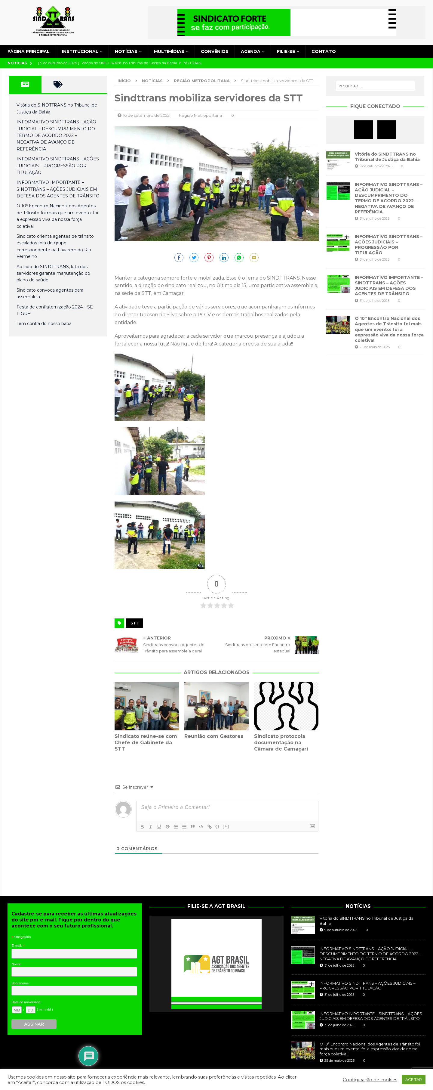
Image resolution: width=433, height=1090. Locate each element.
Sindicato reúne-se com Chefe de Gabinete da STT (146, 742)
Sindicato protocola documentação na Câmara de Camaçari (281, 742)
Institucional (80, 51)
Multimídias (169, 51)
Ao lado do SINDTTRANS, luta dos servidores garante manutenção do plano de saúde (53, 273)
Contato (324, 51)
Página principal (29, 51)
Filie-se (286, 51)
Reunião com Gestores (213, 736)
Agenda (250, 51)
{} (217, 826)
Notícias (126, 51)
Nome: (16, 964)
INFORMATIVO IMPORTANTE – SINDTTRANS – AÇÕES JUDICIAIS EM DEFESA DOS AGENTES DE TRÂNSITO (58, 189)
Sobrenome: (20, 983)
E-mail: (18, 946)
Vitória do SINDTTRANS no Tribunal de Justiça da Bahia (387, 156)
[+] (226, 826)
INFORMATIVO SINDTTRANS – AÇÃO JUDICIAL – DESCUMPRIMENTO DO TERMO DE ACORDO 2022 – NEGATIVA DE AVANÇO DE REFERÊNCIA (56, 135)
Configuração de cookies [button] (370, 1079)
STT (134, 623)
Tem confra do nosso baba (44, 323)
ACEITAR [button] (413, 1079)
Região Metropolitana (200, 115)
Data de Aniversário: (26, 1002)
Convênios (215, 51)
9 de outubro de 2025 (376, 166)
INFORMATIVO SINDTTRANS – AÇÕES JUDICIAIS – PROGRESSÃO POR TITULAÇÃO (58, 165)
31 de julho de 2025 (374, 218)
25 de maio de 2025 (375, 347)
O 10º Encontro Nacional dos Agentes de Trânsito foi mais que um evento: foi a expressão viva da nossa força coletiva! (389, 329)
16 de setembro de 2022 (146, 115)
